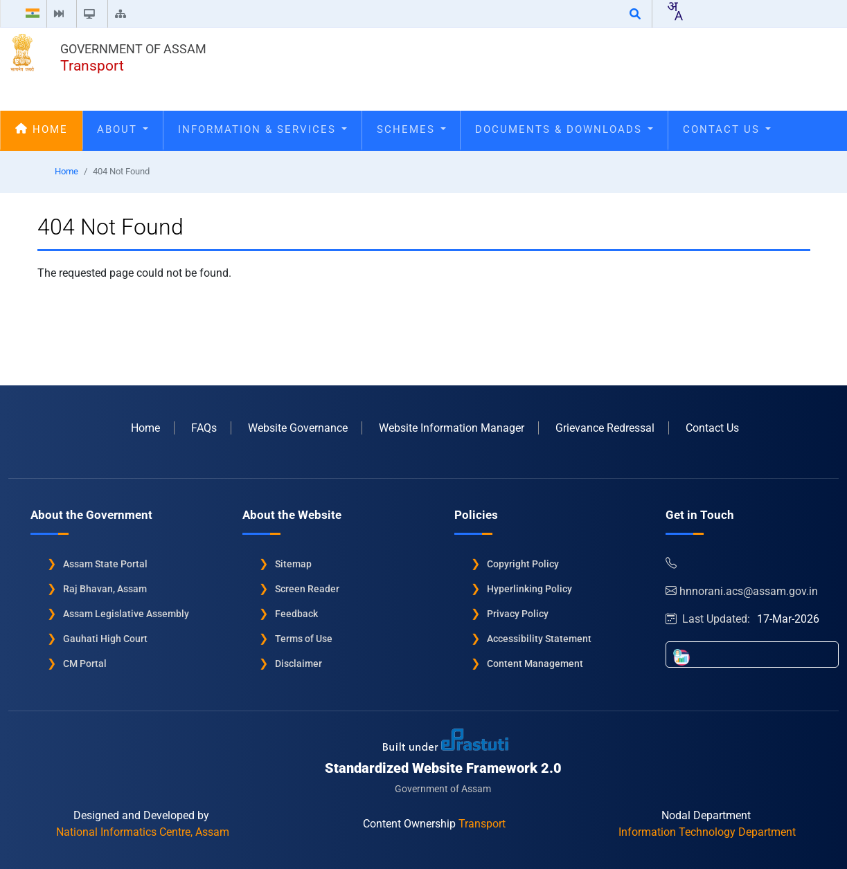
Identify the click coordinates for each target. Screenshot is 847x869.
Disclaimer (298, 662)
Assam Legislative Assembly (126, 613)
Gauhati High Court (105, 637)
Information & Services (262, 129)
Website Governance (298, 427)
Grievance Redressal (604, 427)
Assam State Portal (105, 563)
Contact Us (727, 129)
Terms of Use (303, 637)
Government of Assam (133, 49)
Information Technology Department (707, 831)
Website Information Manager (451, 427)
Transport (92, 65)
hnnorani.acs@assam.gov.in (742, 590)
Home (41, 129)
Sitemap (293, 563)
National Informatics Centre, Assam (142, 831)
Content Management (535, 662)
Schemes (411, 129)
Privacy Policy (518, 613)
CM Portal (85, 662)
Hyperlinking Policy (529, 588)
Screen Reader (307, 588)
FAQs (204, 427)
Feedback (296, 613)
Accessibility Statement (539, 637)
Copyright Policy (523, 563)
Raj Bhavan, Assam (105, 588)
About (122, 129)
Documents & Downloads (564, 129)
